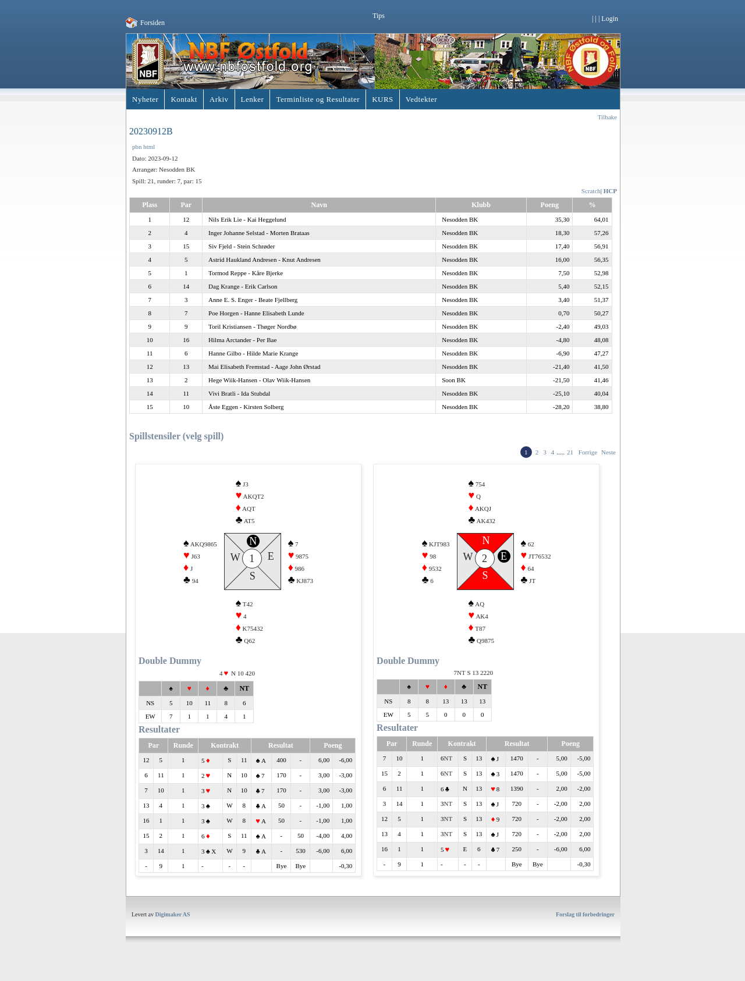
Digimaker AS (172, 928)
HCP (610, 190)
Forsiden (152, 23)
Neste (608, 452)
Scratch (591, 190)
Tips (378, 16)
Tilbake (607, 116)
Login (609, 19)
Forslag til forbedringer (585, 928)
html (149, 146)
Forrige (588, 452)
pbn (137, 146)
